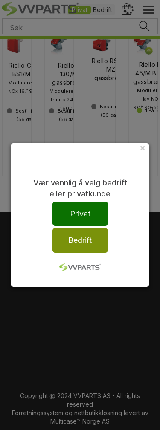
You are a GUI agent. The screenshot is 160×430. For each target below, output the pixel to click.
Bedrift (80, 240)
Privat (80, 213)
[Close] (142, 147)
